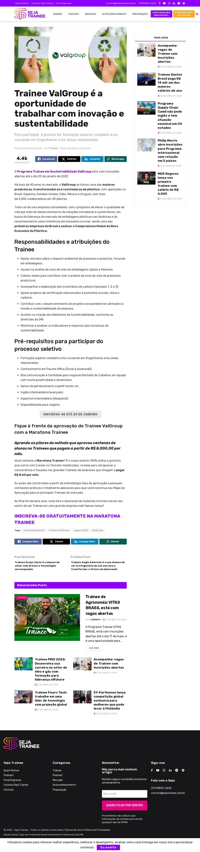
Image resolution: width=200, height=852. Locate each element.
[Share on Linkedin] (92, 159)
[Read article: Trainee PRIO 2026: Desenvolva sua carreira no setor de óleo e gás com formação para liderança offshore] (23, 672)
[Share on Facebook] (46, 159)
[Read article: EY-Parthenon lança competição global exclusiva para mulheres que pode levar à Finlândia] (82, 705)
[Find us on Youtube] (157, 779)
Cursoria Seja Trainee (42, 3)
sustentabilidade (34, 530)
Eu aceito (108, 847)
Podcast (73, 14)
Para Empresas (64, 3)
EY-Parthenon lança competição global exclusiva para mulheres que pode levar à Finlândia (110, 709)
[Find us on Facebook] (152, 779)
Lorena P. (95, 627)
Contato (9, 798)
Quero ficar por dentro (124, 814)
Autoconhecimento (114, 14)
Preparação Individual (161, 13)
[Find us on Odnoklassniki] (183, 779)
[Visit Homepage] (28, 14)
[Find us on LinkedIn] (170, 779)
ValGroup (97, 530)
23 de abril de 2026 (105, 722)
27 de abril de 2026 (114, 627)
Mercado (90, 14)
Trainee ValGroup (59, 530)
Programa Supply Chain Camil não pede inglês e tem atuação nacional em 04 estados (170, 116)
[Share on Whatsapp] (115, 159)
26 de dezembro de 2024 (28, 148)
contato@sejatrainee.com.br (121, 3)
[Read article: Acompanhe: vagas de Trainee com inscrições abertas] (82, 672)
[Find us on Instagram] (164, 779)
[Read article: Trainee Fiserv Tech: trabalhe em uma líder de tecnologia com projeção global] (23, 705)
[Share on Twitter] (69, 159)
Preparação (140, 14)
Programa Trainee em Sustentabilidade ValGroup (54, 171)
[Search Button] (197, 14)
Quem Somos (22, 3)
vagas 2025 (81, 530)
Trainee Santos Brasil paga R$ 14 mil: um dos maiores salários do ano (170, 82)
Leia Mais (96, 656)
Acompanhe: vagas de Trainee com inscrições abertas (109, 672)
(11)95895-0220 (147, 3)
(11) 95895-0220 (161, 796)
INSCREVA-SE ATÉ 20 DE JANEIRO (70, 414)
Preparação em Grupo (184, 13)
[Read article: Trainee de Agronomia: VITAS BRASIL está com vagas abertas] (47, 625)
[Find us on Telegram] (176, 779)
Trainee (57, 14)
